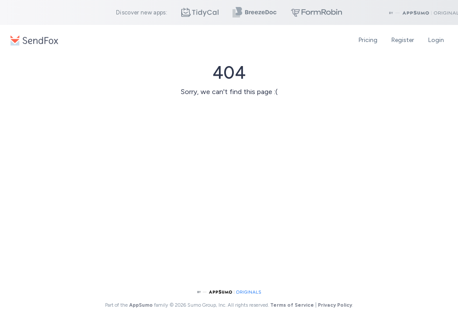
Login (436, 40)
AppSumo (141, 305)
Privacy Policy (335, 305)
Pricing (368, 40)
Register (402, 40)
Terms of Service (292, 305)
